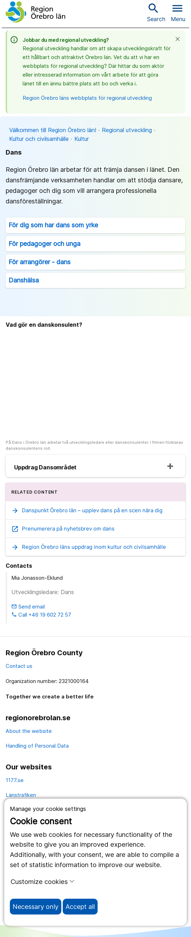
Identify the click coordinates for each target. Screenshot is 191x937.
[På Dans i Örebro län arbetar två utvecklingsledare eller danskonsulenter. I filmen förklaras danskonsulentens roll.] (95, 384)
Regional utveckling (127, 130)
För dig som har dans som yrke (53, 225)
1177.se (15, 780)
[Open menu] (178, 12)
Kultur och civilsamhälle (39, 138)
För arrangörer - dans (39, 262)
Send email (28, 606)
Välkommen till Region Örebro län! (52, 130)
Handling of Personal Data (37, 745)
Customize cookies (43, 881)
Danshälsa (23, 280)
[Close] (179, 39)
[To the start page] (35, 12)
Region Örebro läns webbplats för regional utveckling (87, 98)
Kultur (81, 138)
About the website (29, 731)
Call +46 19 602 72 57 (41, 614)
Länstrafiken (21, 795)
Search (156, 12)
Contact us (19, 666)
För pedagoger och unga (44, 243)
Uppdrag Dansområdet (45, 467)
